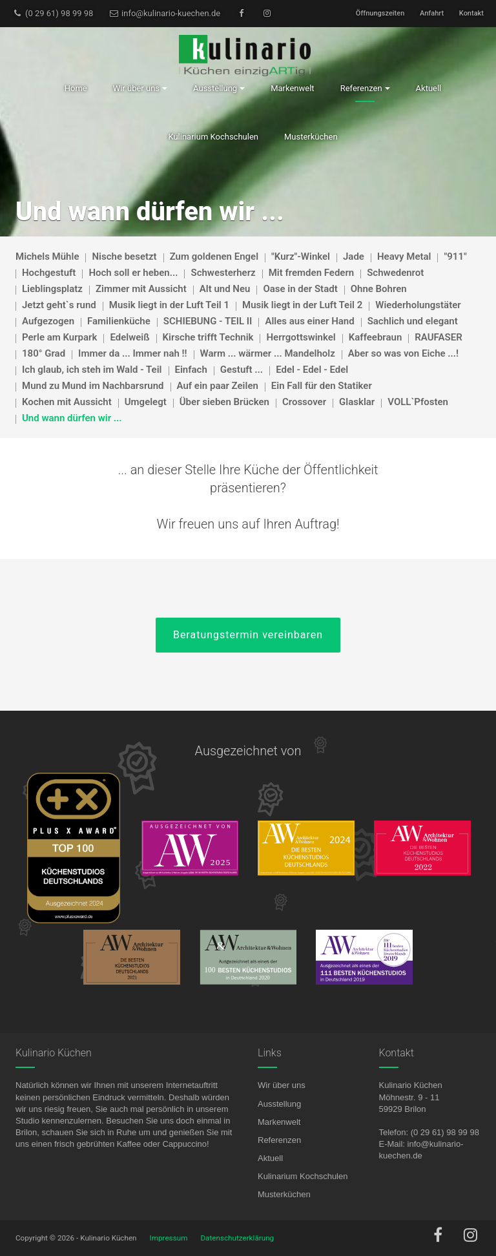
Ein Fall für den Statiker (321, 386)
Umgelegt (146, 402)
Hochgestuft (49, 272)
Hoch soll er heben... (133, 272)
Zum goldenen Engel (214, 256)
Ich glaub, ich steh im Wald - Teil (92, 369)
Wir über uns (281, 1085)
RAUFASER (438, 337)
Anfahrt (432, 13)
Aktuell (270, 1158)
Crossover (304, 402)
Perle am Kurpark (59, 337)
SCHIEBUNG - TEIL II (208, 321)
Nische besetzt (124, 256)
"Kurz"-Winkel (300, 256)
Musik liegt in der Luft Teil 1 (169, 305)
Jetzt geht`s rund (59, 305)
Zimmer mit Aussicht (141, 289)
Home (76, 88)
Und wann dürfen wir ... (72, 418)
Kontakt (471, 13)
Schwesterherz (223, 272)
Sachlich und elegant (412, 321)
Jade (353, 256)
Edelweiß (129, 337)
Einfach (191, 369)
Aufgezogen (48, 321)
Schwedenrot (395, 272)
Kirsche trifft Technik (208, 337)
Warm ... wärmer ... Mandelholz (267, 353)
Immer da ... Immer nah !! (132, 353)
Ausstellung (279, 1104)
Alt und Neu (225, 289)
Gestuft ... (241, 369)
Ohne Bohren (379, 289)
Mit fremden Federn (312, 272)
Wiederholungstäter (417, 305)
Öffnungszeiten (380, 13)
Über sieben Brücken (224, 402)
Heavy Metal (404, 256)
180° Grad (43, 353)
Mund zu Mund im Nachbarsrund (93, 386)
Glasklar (357, 402)
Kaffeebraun (375, 337)
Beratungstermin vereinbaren (248, 635)
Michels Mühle (47, 256)
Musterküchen (284, 1194)
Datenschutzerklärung (237, 1237)
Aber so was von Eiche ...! (403, 353)
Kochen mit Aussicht (67, 402)
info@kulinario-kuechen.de (164, 13)
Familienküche (118, 321)
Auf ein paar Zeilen (217, 386)
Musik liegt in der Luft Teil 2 (302, 305)
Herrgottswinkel (300, 337)
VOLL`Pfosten (418, 402)
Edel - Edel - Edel (312, 369)
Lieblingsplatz (52, 289)
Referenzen (279, 1140)
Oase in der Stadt (300, 289)
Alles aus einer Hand (309, 321)
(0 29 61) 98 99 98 (52, 13)
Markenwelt (279, 1122)
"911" (455, 256)
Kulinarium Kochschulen (302, 1176)
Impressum (169, 1237)
